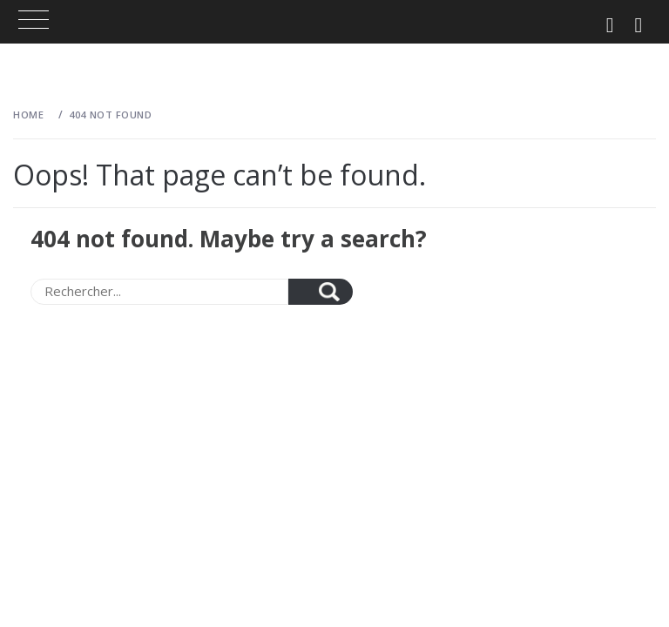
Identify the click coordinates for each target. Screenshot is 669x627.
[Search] (159, 292)
